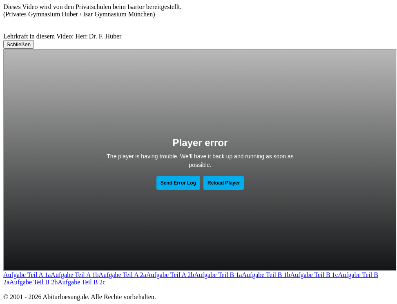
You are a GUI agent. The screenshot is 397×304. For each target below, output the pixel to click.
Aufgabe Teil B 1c (314, 274)
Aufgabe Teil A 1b (74, 274)
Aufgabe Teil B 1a (218, 274)
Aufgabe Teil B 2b (33, 282)
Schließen (19, 44)
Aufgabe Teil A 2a (122, 274)
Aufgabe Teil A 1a (27, 274)
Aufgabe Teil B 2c (81, 282)
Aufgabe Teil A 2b (170, 274)
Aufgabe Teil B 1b (266, 274)
